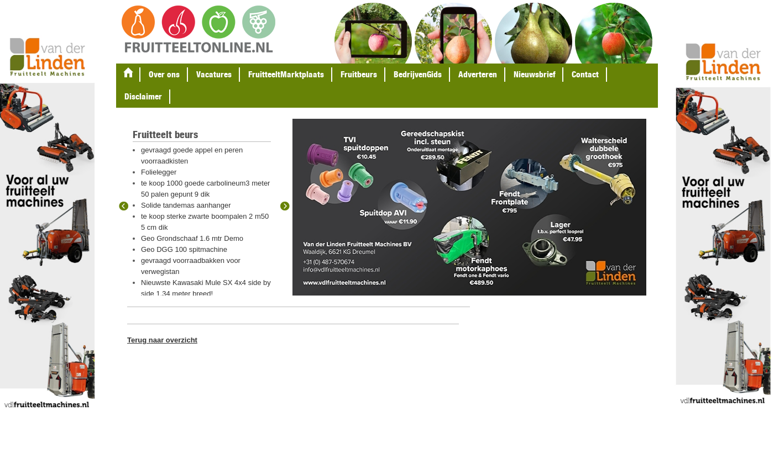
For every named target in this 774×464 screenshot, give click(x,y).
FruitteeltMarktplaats (286, 74)
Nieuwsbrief (534, 74)
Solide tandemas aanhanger (186, 205)
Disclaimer (143, 96)
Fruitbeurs (359, 74)
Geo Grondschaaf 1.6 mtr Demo (192, 238)
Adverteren (477, 74)
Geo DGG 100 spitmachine (184, 249)
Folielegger (158, 172)
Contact (585, 74)
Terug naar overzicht (162, 340)
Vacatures (214, 74)
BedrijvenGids (418, 74)
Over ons (164, 74)
